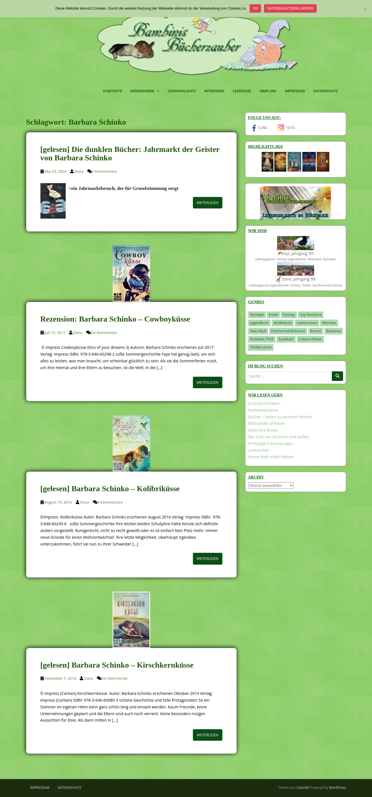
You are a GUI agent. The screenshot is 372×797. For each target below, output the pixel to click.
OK (255, 8)
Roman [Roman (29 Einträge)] (315, 331)
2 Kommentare (104, 171)
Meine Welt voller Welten (271, 456)
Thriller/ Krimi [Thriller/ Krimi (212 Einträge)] (261, 347)
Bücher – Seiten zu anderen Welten (280, 416)
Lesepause (242, 91)
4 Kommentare (110, 502)
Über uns (267, 91)
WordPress (337, 787)
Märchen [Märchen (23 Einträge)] (329, 322)
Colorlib (302, 787)
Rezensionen (142, 91)
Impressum (295, 91)
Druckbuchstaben (264, 403)
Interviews (214, 91)
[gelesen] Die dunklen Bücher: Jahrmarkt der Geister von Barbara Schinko (130, 153)
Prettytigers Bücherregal (270, 443)
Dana (78, 171)
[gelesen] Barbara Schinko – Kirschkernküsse (117, 665)
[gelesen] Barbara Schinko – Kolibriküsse (110, 488)
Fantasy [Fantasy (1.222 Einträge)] (289, 314)
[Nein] (365, 9)
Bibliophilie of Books (267, 423)
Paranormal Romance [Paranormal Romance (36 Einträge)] (288, 331)
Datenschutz (325, 91)
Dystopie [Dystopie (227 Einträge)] (257, 314)
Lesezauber (258, 450)
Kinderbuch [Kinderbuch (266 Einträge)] (283, 322)
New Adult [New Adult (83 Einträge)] (258, 331)
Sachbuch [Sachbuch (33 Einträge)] (286, 339)
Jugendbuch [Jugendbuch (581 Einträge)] (259, 322)
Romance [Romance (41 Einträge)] (333, 331)
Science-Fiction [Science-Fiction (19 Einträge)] (310, 339)
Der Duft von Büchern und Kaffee (278, 436)
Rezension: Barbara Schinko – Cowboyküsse (115, 319)
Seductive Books (263, 430)
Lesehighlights (182, 91)
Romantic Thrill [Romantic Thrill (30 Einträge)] (262, 339)
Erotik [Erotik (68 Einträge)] (273, 314)
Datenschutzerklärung (290, 8)
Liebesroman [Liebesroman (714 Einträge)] (307, 322)
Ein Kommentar (104, 332)
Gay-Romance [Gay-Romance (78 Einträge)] (311, 314)
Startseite (112, 91)
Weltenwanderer (263, 410)
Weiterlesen (207, 202)
